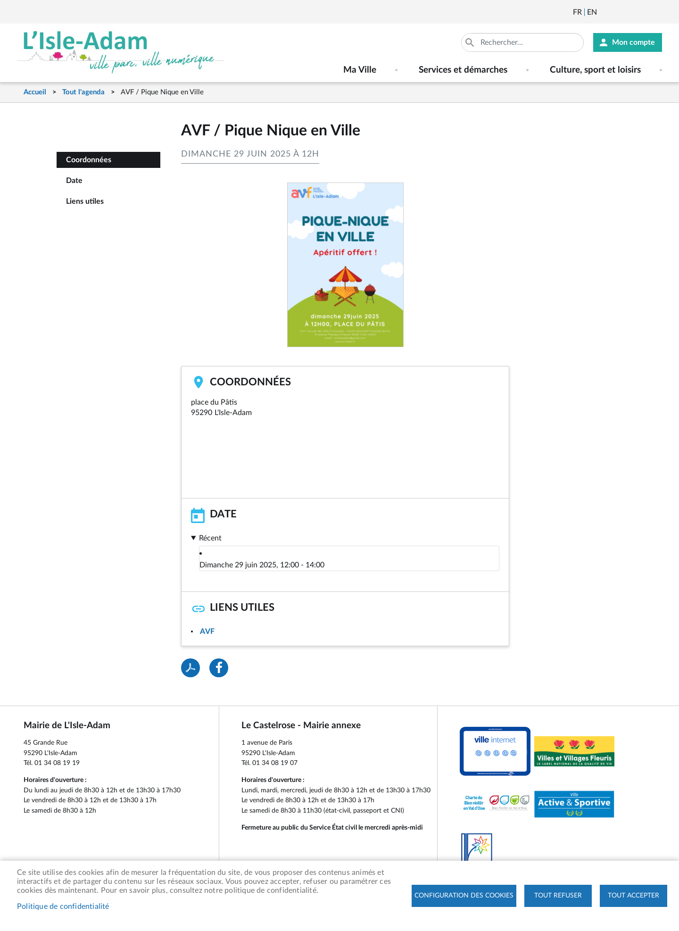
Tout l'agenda (83, 92)
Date (74, 180)
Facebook (630, 12)
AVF (207, 631)
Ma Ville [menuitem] (359, 70)
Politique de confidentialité (63, 906)
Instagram (656, 12)
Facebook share (218, 667)
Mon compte (633, 42)
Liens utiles (85, 201)
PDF (190, 667)
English (592, 12)
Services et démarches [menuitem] (463, 70)
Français (577, 12)
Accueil (35, 92)
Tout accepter (633, 895)
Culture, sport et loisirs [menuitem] (595, 70)
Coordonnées (88, 160)
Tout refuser (558, 895)
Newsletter (605, 12)
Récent (210, 538)
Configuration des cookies (463, 895)
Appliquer (471, 42)
